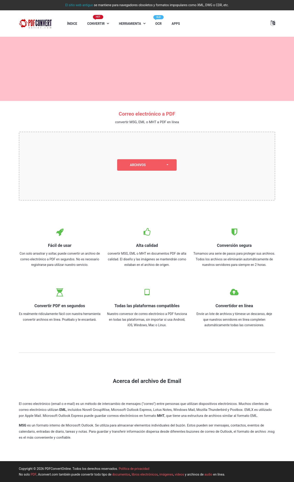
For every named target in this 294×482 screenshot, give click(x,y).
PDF (34, 474)
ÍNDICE (72, 23)
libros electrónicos (145, 474)
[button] (272, 23)
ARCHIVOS (138, 165)
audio (208, 474)
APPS (176, 23)
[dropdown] (167, 165)
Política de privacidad (134, 469)
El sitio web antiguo (79, 5)
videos (179, 474)
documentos (121, 474)
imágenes (166, 474)
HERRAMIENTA (130, 23)
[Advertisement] (147, 69)
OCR (158, 21)
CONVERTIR (96, 21)
